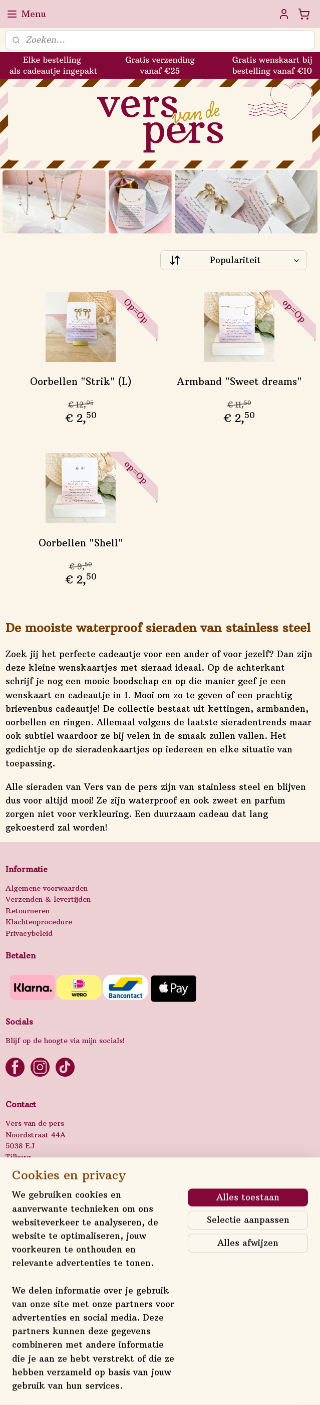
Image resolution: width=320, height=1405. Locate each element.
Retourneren (28, 910)
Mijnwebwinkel (279, 1386)
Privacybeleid (29, 933)
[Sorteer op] (234, 260)
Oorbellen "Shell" (81, 543)
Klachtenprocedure (39, 921)
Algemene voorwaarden (47, 888)
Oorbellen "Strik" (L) (81, 381)
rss (149, 1386)
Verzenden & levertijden (48, 899)
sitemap (128, 1386)
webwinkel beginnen (188, 1386)
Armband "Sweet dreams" (239, 381)
